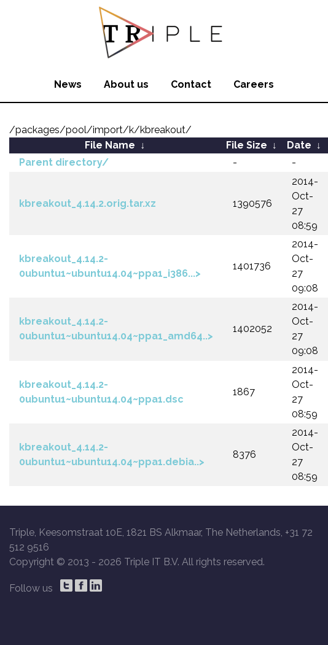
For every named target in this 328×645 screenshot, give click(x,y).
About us (126, 84)
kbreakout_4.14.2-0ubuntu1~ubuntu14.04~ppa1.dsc (101, 392)
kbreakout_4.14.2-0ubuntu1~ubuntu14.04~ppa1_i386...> (110, 266)
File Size (246, 145)
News (68, 84)
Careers (253, 84)
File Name (110, 145)
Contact (191, 84)
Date (299, 145)
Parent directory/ (64, 162)
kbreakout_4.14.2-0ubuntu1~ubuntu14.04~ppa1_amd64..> (116, 328)
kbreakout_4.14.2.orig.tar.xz (87, 203)
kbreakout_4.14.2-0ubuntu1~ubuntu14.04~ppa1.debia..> (112, 454)
